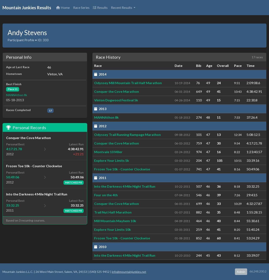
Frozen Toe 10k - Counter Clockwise (122, 169)
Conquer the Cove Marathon (116, 91)
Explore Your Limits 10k (112, 229)
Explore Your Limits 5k (111, 160)
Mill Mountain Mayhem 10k (115, 221)
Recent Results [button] (122, 7)
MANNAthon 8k (16, 95)
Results (100, 7)
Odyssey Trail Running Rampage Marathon (127, 135)
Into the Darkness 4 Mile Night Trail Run (124, 186)
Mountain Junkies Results (27, 7)
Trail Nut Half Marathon (113, 212)
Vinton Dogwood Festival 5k (116, 100)
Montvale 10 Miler (108, 152)
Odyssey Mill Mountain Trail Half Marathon (128, 83)
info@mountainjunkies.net (129, 271)
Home (63, 7)
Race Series (81, 7)
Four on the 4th (106, 195)
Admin (241, 271)
